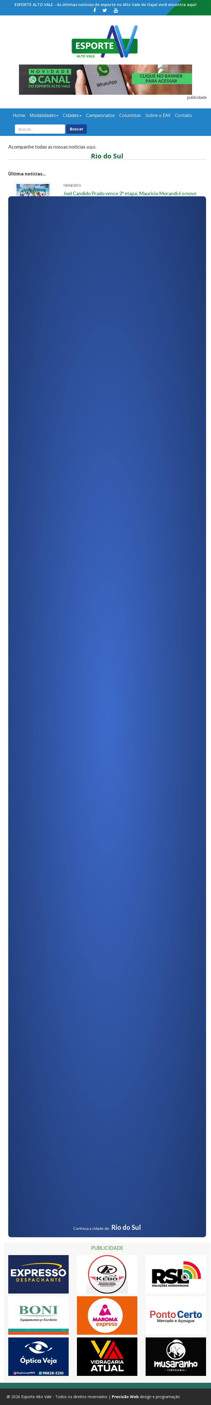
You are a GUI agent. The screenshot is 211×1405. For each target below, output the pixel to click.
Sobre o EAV (158, 115)
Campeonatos (100, 115)
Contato (183, 115)
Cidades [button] (72, 115)
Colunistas (130, 115)
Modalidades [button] (44, 115)
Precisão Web (125, 1396)
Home (19, 115)
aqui (90, 147)
